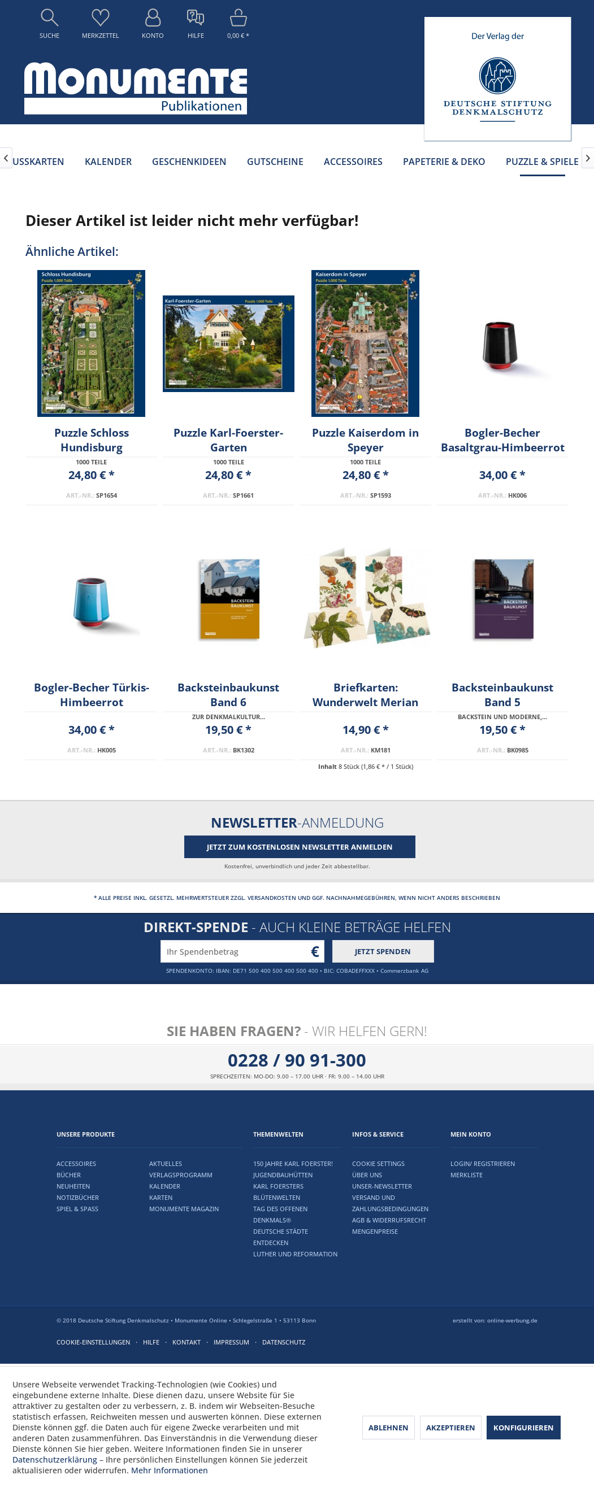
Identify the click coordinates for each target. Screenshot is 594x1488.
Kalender (164, 1186)
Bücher (69, 1175)
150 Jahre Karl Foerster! (293, 1163)
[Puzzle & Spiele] (542, 161)
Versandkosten (272, 898)
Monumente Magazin (184, 1208)
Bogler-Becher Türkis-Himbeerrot (91, 695)
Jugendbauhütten (283, 1175)
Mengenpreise (375, 1231)
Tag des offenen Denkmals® (280, 1214)
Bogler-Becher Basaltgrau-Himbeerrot (503, 440)
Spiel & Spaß (77, 1208)
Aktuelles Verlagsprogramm (181, 1169)
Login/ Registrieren (482, 1163)
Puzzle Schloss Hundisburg (91, 440)
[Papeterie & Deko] (444, 161)
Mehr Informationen (169, 1470)
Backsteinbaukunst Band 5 (502, 695)
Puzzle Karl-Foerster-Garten (228, 440)
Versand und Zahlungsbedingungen (390, 1203)
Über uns (367, 1175)
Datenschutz (283, 1342)
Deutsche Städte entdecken (280, 1237)
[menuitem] (49, 26)
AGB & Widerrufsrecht (389, 1220)
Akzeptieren (450, 1427)
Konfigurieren (523, 1427)
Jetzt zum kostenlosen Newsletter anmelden (300, 847)
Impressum (231, 1342)
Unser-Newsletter (382, 1186)
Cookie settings (378, 1163)
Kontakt (186, 1342)
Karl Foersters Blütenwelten (278, 1192)
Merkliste (466, 1175)
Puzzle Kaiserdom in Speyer (365, 440)
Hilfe (151, 1342)
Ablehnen (388, 1427)
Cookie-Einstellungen (93, 1342)
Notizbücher (78, 1197)
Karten (160, 1197)
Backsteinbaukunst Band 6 (228, 695)
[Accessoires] (353, 161)
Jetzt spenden (383, 951)
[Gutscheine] (275, 161)
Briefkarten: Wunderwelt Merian (365, 695)
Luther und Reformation (295, 1254)
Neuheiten (73, 1186)
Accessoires (76, 1163)
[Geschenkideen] (189, 161)
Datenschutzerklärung (54, 1459)
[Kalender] (108, 161)
